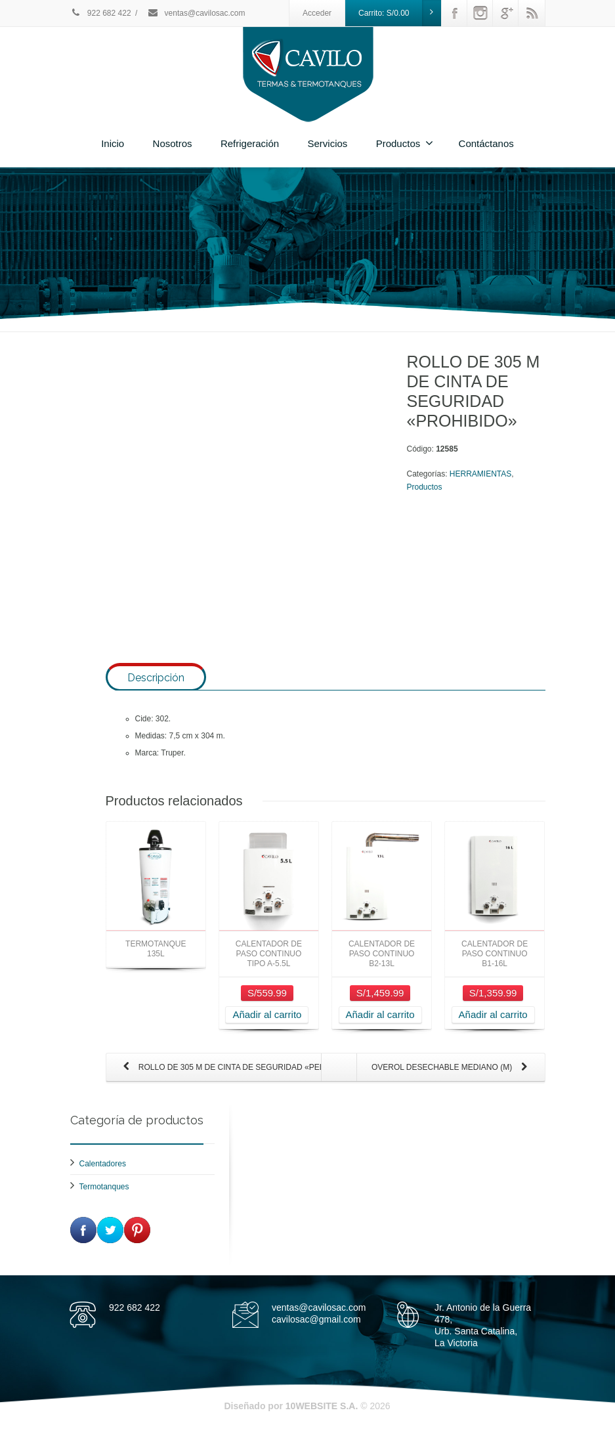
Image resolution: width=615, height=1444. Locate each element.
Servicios (327, 143)
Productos (405, 143)
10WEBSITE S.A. (322, 1417)
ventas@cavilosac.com (196, 13)
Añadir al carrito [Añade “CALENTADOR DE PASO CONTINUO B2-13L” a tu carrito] (380, 1025)
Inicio (112, 143)
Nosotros (172, 143)
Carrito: (399, 13)
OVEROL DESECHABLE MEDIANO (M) (452, 1079)
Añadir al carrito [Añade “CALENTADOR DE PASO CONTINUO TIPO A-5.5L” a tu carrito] (266, 1025)
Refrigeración (250, 143)
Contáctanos (486, 143)
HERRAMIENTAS (480, 473)
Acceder (317, 13)
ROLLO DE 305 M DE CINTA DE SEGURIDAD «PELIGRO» (220, 1079)
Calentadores (102, 1174)
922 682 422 (100, 13)
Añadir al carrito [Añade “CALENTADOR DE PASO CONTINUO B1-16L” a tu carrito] (493, 1025)
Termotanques (104, 1197)
